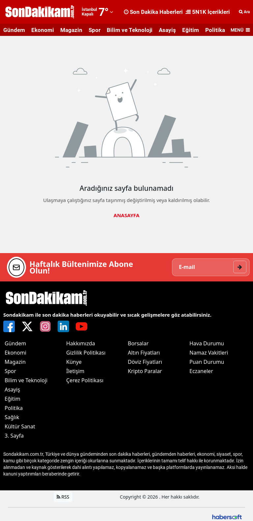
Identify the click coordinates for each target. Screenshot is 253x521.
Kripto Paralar (145, 371)
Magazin (71, 30)
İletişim (75, 371)
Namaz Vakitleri (208, 352)
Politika (215, 30)
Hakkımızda (80, 343)
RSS (63, 497)
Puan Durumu (206, 361)
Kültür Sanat (20, 426)
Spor (94, 30)
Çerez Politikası (84, 380)
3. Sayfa (14, 435)
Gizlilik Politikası (85, 352)
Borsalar (138, 343)
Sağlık (12, 417)
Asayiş (167, 30)
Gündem (14, 30)
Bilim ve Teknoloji (130, 30)
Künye (74, 361)
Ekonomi (42, 30)
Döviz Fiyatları (145, 361)
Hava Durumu (206, 343)
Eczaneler (201, 371)
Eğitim (190, 30)
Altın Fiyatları (144, 352)
